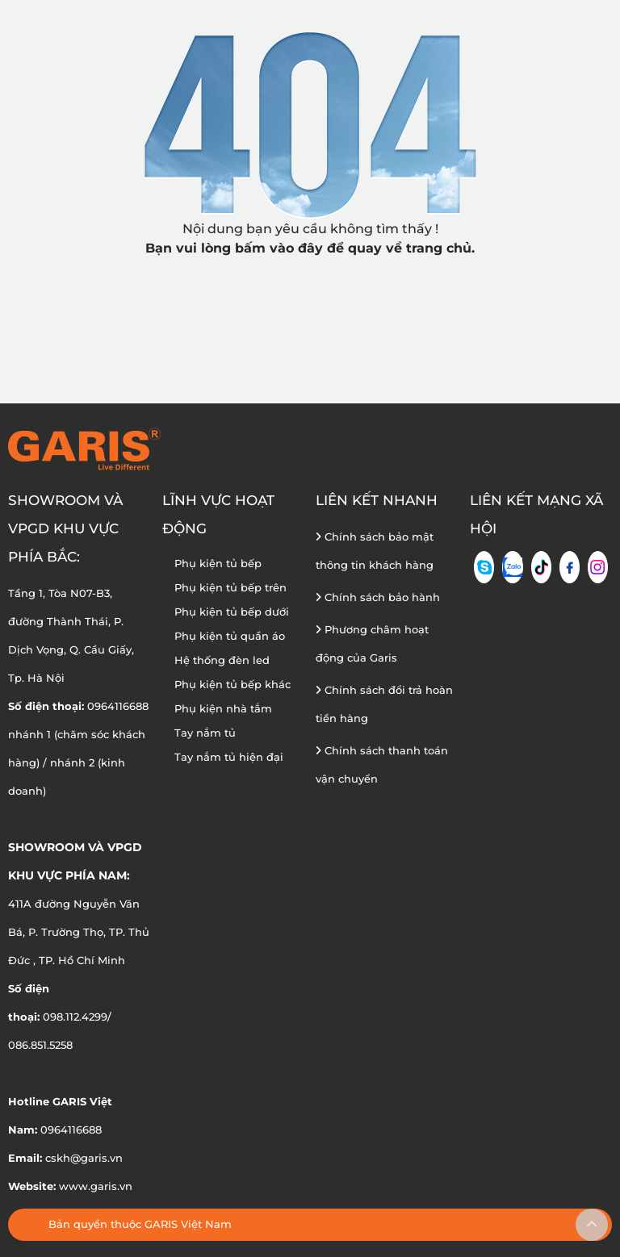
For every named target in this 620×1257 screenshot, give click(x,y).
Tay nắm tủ (205, 732)
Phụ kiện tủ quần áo (229, 635)
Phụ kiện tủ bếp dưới (231, 611)
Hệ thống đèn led (222, 660)
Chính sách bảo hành (378, 597)
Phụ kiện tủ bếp (218, 563)
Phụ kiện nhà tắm (223, 708)
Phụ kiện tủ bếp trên (230, 587)
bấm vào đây (279, 248)
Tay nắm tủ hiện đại (228, 756)
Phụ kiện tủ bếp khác (232, 684)
